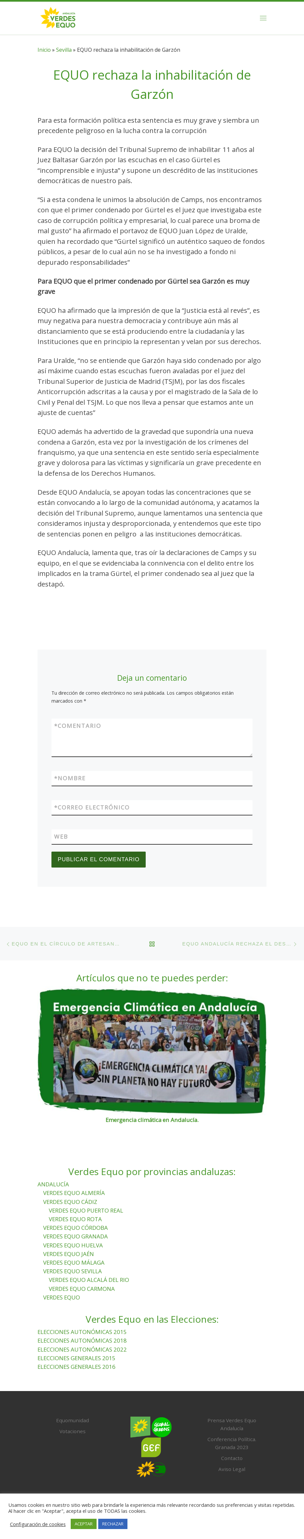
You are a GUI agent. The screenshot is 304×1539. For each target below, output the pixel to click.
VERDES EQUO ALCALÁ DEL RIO (89, 1280)
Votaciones (72, 1431)
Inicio (44, 49)
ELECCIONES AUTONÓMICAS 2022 (82, 1349)
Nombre (70, 778)
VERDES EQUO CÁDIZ (70, 1202)
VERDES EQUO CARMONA (82, 1289)
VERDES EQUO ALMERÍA (74, 1193)
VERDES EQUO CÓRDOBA (75, 1228)
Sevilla (64, 49)
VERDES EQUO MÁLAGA (74, 1262)
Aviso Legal (231, 1469)
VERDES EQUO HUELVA (73, 1245)
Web (61, 837)
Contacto (232, 1458)
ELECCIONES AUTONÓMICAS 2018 (82, 1341)
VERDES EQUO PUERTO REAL (86, 1210)
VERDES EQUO (61, 1297)
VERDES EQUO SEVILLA (72, 1271)
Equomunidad (72, 1420)
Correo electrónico (92, 807)
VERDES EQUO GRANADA (75, 1236)
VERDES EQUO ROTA (75, 1219)
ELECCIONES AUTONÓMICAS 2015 (82, 1332)
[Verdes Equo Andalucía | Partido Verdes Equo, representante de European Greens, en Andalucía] (58, 17)
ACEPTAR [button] (84, 1524)
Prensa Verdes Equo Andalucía (231, 1424)
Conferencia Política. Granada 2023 (231, 1443)
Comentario (77, 726)
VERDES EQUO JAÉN (68, 1254)
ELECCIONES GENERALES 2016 (76, 1366)
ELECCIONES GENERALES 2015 (76, 1358)
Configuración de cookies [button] (38, 1524)
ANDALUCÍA (53, 1184)
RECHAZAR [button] (112, 1524)
